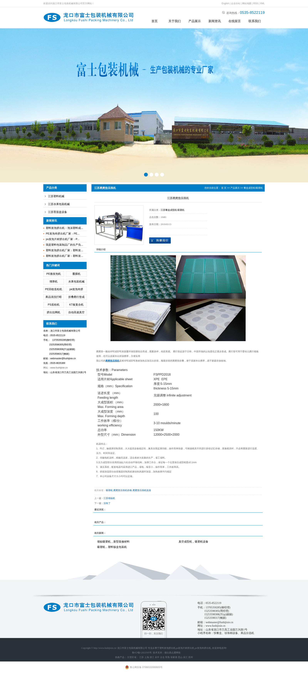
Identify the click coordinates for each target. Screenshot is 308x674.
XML (262, 3)
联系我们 (255, 21)
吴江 (185, 657)
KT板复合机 (76, 304)
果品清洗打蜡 (53, 296)
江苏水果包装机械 (59, 204)
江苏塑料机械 (56, 196)
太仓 (162, 657)
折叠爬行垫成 (76, 296)
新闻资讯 (214, 21)
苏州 (190, 657)
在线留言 (234, 21)
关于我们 (174, 21)
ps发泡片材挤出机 (185, 648)
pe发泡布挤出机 (203, 648)
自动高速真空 (76, 312)
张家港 (173, 657)
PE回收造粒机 (53, 289)
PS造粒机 (53, 304)
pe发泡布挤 (76, 289)
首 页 (223, 188)
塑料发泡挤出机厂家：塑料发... (64, 250)
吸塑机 (109, 490)
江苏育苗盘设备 (57, 212)
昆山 (180, 657)
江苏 (141, 657)
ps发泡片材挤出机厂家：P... (62, 239)
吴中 (157, 657)
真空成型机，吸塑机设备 (193, 541)
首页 (154, 21)
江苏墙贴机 (109, 498)
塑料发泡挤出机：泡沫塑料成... (64, 227)
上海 (146, 657)
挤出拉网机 (53, 312)
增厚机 (53, 281)
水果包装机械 (76, 281)
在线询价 (160, 240)
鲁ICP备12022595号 (142, 652)
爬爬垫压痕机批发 (142, 490)
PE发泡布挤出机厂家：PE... (63, 233)
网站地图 (246, 3)
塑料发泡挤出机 (167, 648)
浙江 (152, 657)
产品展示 (194, 21)
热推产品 (119, 657)
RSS (255, 3)
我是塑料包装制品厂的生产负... (64, 244)
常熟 (167, 657)
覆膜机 (76, 273)
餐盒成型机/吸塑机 (253, 188)
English (225, 3)
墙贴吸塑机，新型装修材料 (113, 541)
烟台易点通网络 (172, 652)
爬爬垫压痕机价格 (122, 490)
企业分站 (235, 3)
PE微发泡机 (53, 273)
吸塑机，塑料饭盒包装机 (112, 546)
